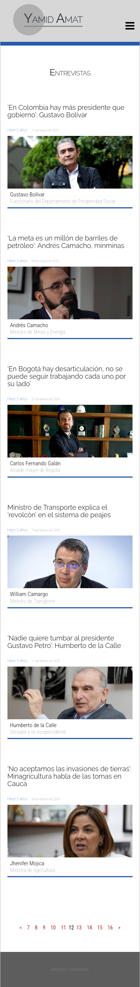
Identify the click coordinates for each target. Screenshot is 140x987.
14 (89, 928)
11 (63, 928)
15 (100, 928)
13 (79, 928)
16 (110, 928)
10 (53, 928)
